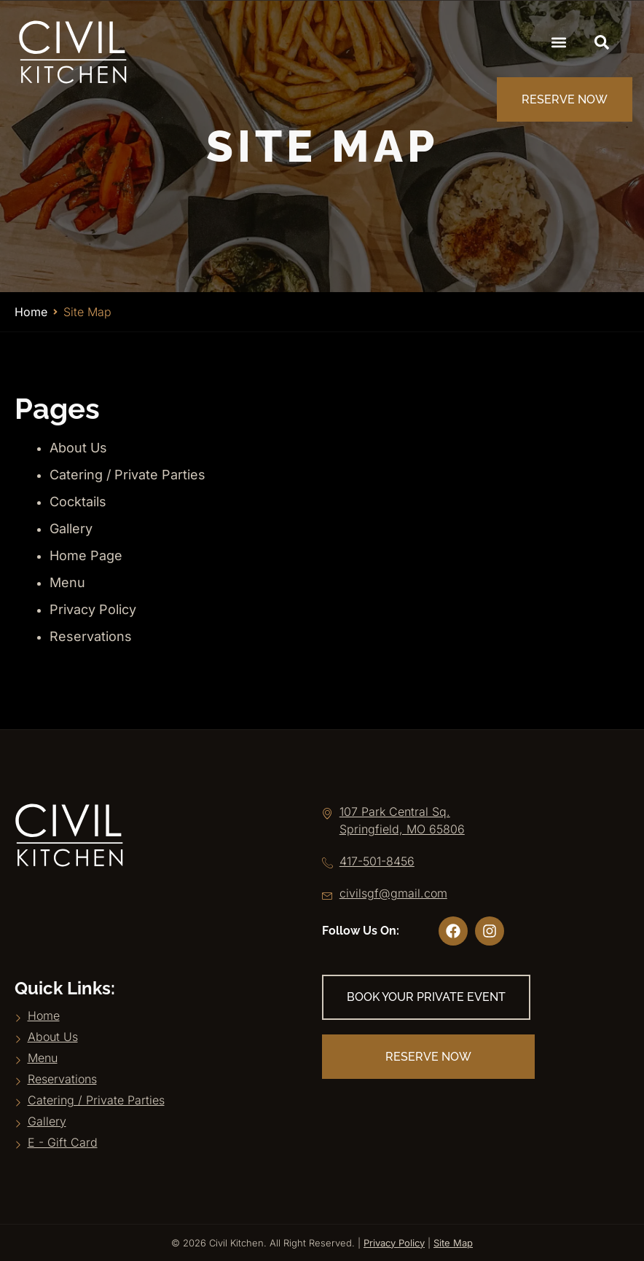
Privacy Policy (93, 609)
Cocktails (78, 501)
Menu (67, 582)
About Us (78, 447)
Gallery (71, 528)
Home (31, 312)
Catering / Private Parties (127, 474)
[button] (559, 43)
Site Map (453, 1243)
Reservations (91, 636)
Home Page (86, 555)
